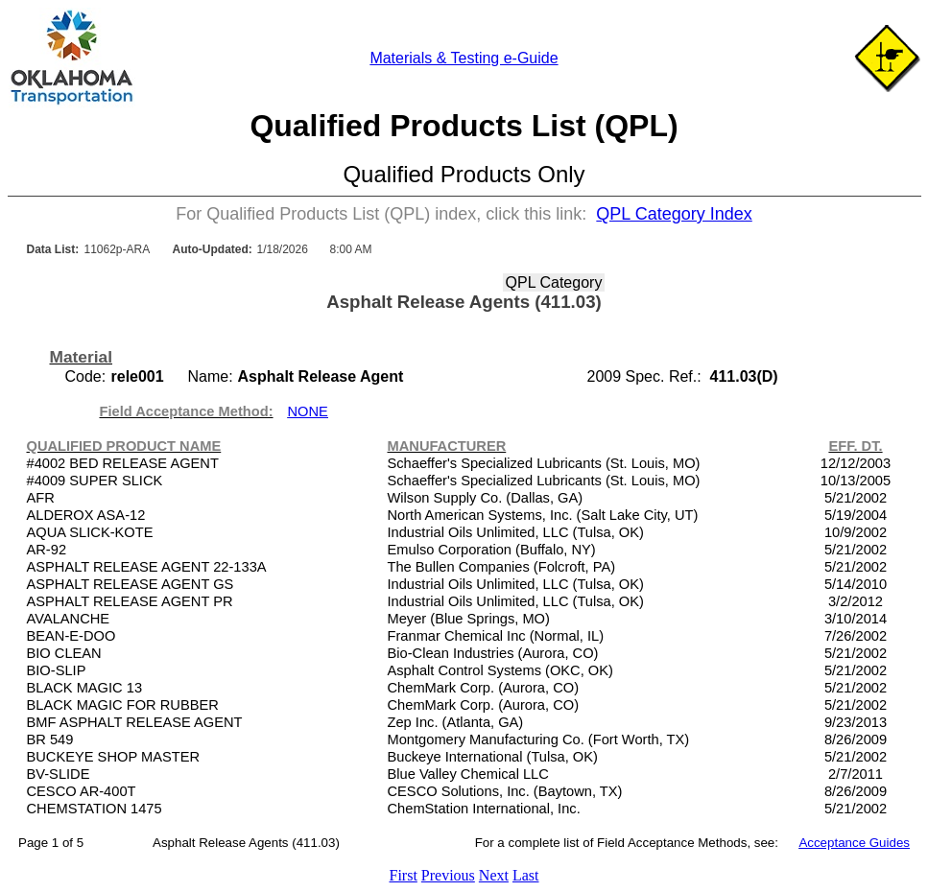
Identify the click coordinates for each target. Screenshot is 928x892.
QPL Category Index (673, 213)
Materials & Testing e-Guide (463, 58)
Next (494, 875)
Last (525, 875)
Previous (448, 875)
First (403, 875)
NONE (308, 411)
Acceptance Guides (854, 842)
